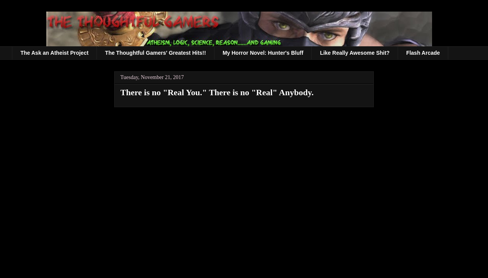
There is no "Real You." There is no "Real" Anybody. (217, 92)
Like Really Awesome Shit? (355, 53)
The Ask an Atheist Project (54, 53)
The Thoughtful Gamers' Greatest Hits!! (155, 53)
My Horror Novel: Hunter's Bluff (263, 53)
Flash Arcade (423, 53)
